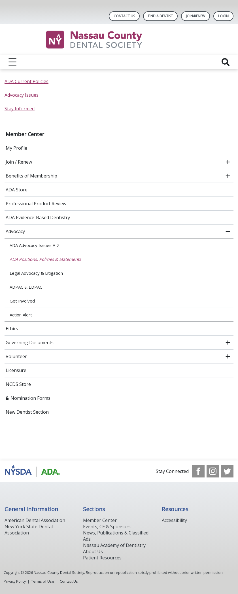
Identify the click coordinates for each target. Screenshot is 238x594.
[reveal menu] (12, 62)
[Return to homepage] (119, 39)
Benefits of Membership (31, 176)
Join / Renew (19, 162)
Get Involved (22, 301)
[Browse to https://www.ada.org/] (33, 471)
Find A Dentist (160, 16)
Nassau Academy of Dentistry (114, 545)
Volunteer (16, 356)
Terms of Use (42, 581)
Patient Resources (102, 558)
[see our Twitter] (227, 471)
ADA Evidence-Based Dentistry (38, 217)
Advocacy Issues (22, 95)
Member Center (25, 134)
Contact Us (124, 16)
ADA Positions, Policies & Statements (45, 259)
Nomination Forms (30, 398)
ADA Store (16, 190)
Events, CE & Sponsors (107, 526)
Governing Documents (30, 342)
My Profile (16, 148)
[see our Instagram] (213, 471)
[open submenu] (227, 161)
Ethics (12, 328)
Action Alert (21, 315)
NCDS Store (18, 384)
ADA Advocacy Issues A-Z (35, 245)
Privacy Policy (15, 581)
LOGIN (223, 16)
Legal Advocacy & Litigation (36, 273)
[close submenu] (227, 231)
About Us (93, 551)
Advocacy (15, 231)
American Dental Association (35, 520)
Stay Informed (20, 108)
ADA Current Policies (26, 81)
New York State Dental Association (29, 529)
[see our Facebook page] (198, 471)
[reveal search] (225, 62)
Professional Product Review (36, 203)
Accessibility (174, 520)
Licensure (16, 370)
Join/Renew (195, 16)
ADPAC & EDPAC (26, 287)
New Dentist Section (27, 412)
